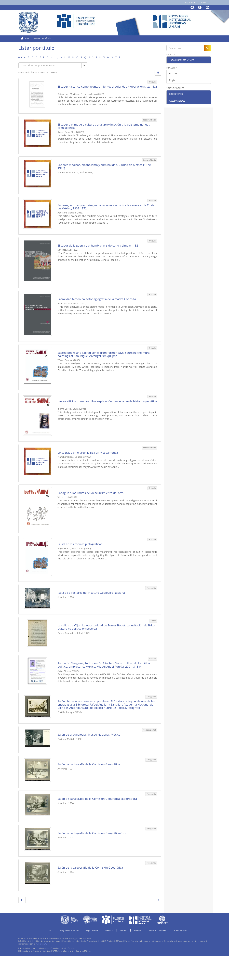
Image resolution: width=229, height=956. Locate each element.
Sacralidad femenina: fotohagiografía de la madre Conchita (97, 299)
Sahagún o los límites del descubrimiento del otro (91, 493)
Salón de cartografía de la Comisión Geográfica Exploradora (97, 799)
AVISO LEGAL (41, 943)
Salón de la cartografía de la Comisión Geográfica (90, 867)
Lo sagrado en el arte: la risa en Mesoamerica (88, 452)
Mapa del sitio (92, 930)
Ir (84, 65)
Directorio (109, 930)
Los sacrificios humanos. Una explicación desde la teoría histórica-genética (107, 401)
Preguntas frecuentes (69, 930)
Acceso (173, 73)
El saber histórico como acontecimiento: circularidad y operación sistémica (107, 86)
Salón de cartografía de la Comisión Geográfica (89, 764)
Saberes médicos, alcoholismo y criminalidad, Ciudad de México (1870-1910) (105, 166)
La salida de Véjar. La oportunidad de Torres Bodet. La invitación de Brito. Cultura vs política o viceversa (106, 626)
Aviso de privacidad (157, 930)
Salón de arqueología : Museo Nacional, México (89, 734)
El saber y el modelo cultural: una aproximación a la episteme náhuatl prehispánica (104, 126)
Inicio (27, 38)
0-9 (20, 57)
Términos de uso (180, 930)
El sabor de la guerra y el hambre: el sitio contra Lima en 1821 (99, 245)
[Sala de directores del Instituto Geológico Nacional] (92, 593)
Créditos (123, 930)
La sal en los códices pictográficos (80, 544)
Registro (173, 80)
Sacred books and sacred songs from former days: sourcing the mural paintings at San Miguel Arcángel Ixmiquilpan (104, 354)
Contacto (138, 930)
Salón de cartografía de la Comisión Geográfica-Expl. (92, 833)
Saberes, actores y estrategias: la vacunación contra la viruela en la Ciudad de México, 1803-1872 (107, 206)
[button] (190, 2)
